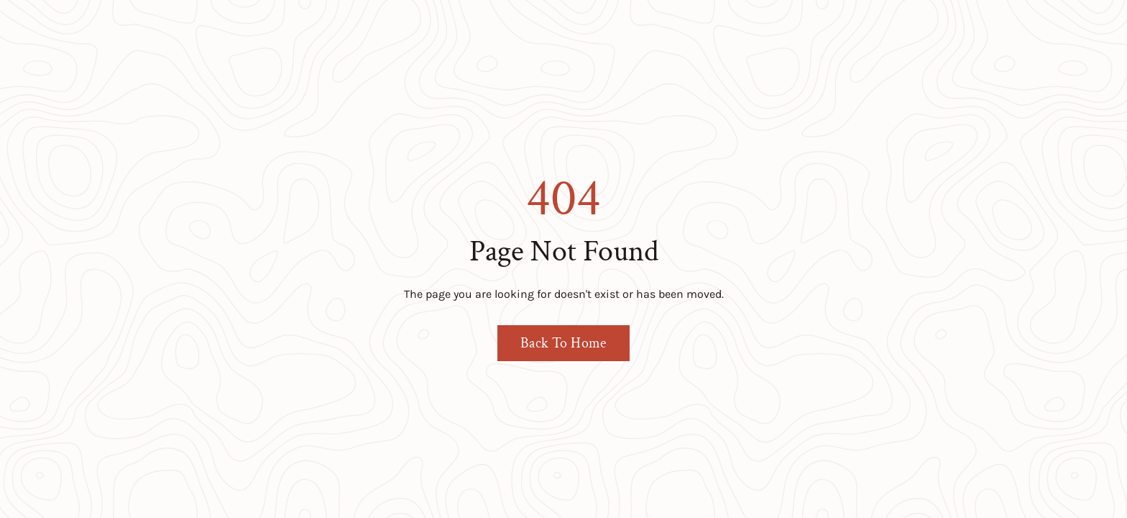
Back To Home (563, 343)
